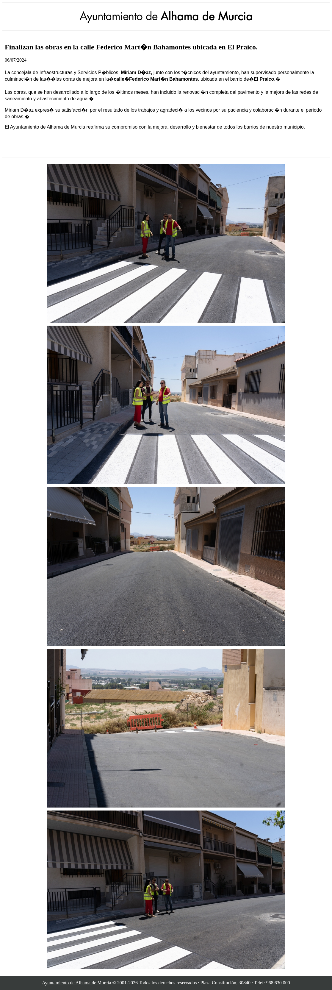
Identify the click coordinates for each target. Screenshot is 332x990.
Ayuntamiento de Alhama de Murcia (76, 982)
